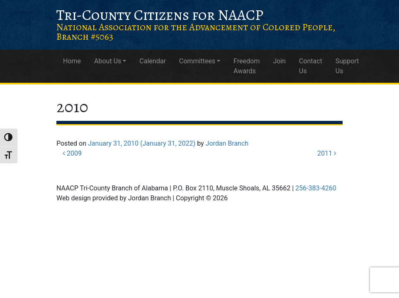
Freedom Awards (247, 66)
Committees (197, 61)
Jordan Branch (227, 143)
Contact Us (310, 66)
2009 (72, 153)
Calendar (152, 61)
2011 (326, 153)
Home (72, 61)
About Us (107, 61)
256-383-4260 (315, 188)
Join (279, 61)
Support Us (347, 66)
